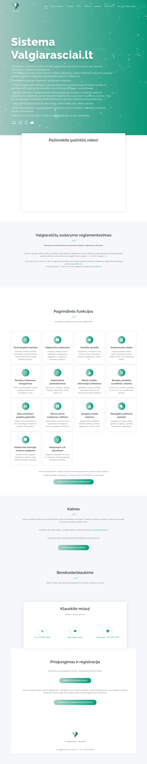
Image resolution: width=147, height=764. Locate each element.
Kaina (79, 6)
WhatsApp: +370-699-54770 (108, 637)
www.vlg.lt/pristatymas (100, 530)
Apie (46, 6)
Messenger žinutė (75, 637)
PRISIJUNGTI (109, 6)
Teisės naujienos (57, 6)
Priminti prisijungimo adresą (75, 680)
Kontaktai (97, 6)
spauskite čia (77, 264)
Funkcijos (70, 6)
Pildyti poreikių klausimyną (73, 547)
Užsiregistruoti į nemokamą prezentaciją (75, 702)
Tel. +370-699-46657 (42, 637)
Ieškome (88, 6)
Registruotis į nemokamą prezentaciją (73, 482)
